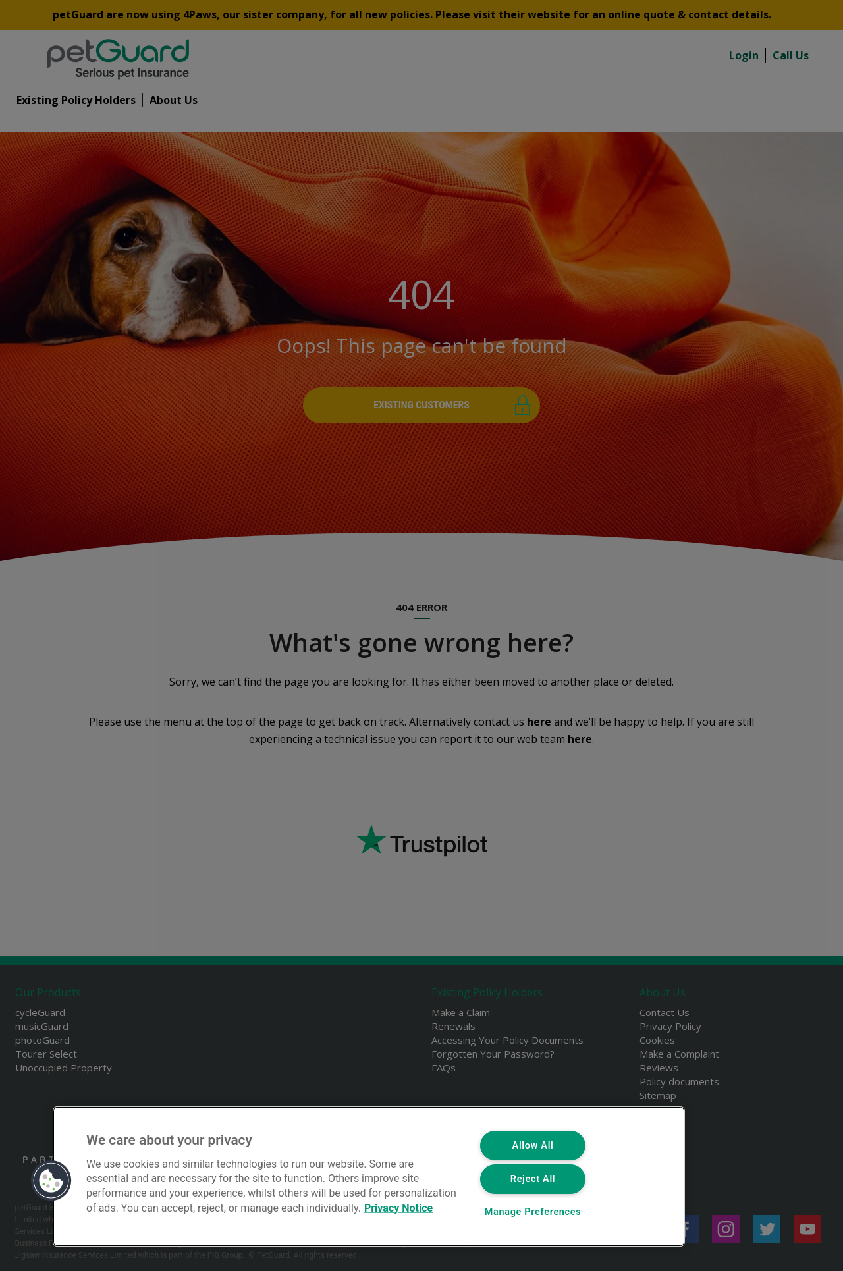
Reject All (533, 1179)
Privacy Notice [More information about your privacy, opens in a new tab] (398, 1207)
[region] (369, 1176)
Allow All (533, 1145)
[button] (51, 1181)
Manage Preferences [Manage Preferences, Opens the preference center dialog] (533, 1212)
